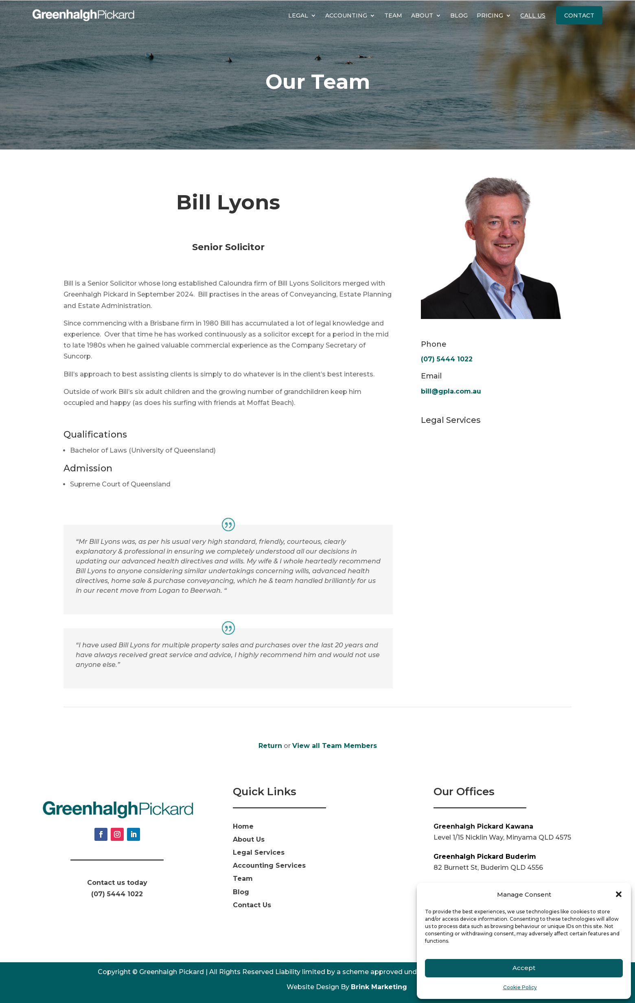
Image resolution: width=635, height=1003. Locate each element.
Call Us (532, 15)
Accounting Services (269, 865)
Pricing (490, 15)
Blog (459, 15)
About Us (249, 839)
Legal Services (259, 852)
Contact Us (252, 905)
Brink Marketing (379, 987)
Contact (579, 15)
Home (243, 826)
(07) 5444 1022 (447, 359)
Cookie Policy (520, 987)
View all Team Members (334, 746)
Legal (298, 15)
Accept (523, 968)
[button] (619, 894)
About (422, 15)
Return (270, 746)
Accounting (346, 15)
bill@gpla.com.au (451, 391)
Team (393, 15)
